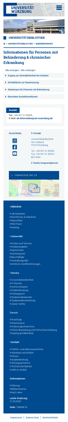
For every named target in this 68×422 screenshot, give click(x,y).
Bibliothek (15, 207)
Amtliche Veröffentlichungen (25, 264)
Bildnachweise (18, 389)
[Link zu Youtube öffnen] (13, 153)
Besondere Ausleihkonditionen (23, 96)
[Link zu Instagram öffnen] (13, 141)
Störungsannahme (20, 363)
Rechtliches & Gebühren (23, 217)
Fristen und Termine (21, 243)
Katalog (14, 227)
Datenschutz (32, 417)
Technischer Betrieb (21, 366)
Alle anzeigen (12, 70)
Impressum (16, 417)
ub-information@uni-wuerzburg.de (35, 118)
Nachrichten (17, 250)
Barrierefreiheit (44, 44)
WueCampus (17, 323)
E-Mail (37, 157)
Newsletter (16, 220)
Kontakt (37, 133)
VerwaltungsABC (19, 260)
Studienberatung (19, 290)
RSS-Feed (15, 224)
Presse (14, 356)
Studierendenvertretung (22, 300)
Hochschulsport (19, 287)
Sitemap (15, 385)
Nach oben (16, 392)
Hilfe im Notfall (18, 370)
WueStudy (16, 319)
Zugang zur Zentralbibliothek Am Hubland (28, 75)
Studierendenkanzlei (21, 297)
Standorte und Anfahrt (22, 353)
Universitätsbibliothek (27, 38)
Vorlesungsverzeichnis (22, 326)
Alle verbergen (28, 70)
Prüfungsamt (17, 294)
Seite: (13, 407)
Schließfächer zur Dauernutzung (23, 82)
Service (14, 273)
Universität (16, 236)
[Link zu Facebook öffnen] (13, 147)
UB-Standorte (17, 214)
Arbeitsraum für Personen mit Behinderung (28, 89)
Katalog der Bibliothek (21, 333)
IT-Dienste (16, 283)
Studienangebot (18, 247)
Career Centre (17, 304)
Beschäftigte (17, 257)
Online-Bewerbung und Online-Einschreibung (33, 330)
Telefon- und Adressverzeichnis (26, 349)
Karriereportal (17, 254)
